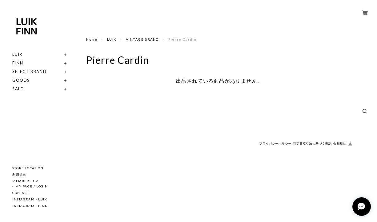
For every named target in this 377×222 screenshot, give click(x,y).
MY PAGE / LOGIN (31, 186)
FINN (17, 63)
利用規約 (19, 174)
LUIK (17, 54)
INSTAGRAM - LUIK (29, 199)
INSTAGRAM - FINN (30, 206)
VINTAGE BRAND (142, 39)
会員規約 (339, 143)
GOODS (21, 80)
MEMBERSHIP (25, 181)
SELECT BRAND (29, 72)
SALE (17, 89)
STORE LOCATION (27, 168)
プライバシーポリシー (275, 143)
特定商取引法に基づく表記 (312, 143)
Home (91, 39)
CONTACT (20, 193)
